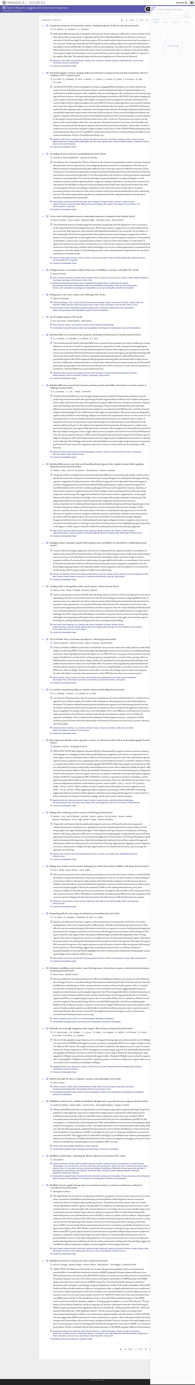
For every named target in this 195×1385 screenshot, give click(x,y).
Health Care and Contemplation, (126, 285)
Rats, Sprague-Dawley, (61, 576)
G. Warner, (87, 79)
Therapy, (113, 1170)
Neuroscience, (89, 305)
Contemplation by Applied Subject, (96, 283)
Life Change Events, (112, 854)
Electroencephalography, (120, 373)
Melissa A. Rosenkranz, (61, 819)
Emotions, (115, 60)
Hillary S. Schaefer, (73, 590)
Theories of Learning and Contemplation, (136, 1176)
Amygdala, (57, 1066)
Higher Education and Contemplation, (65, 1178)
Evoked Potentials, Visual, (128, 60)
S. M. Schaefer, (75, 1032)
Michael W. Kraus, (77, 643)
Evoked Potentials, (59, 375)
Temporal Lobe (104, 375)
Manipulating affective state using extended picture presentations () (84, 913)
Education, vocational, (125, 1166)
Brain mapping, (93, 201)
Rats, (146, 574)
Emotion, (124, 278)
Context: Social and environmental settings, (89, 302)
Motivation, (134, 854)
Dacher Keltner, (72, 870)
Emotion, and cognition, (73, 325)
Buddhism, (62, 278)
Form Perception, (117, 958)
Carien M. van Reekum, (76, 470)
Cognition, (100, 530)
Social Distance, (92, 680)
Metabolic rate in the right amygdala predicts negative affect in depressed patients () (91, 1028)
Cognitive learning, (110, 1163)
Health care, (139, 302)
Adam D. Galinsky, (92, 643)
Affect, (68, 60)
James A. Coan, (59, 590)
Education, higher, (110, 1166)
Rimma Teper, (59, 974)
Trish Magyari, (116, 1264)
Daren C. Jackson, (97, 816)
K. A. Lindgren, (108, 1032)
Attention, (81, 60)
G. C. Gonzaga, (59, 693)
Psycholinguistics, (102, 802)
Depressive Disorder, (100, 139)
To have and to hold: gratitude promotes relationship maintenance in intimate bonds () (92, 216)
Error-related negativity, (87, 1018)
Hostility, (66, 1333)
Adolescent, (57, 60)
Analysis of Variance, (65, 201)
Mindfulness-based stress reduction (66, 1173)
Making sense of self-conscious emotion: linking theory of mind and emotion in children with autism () (98, 866)
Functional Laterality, (116, 452)
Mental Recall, (119, 800)
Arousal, (74, 60)
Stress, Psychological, (103, 1251)
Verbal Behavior (134, 802)
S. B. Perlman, (131, 1032)
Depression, (76, 1066)
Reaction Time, (135, 204)
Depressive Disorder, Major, (78, 800)
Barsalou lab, (78, 201)
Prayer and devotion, (107, 305)
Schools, (71, 1336)
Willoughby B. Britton (78, 746)
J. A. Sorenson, (129, 79)
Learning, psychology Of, (93, 1168)
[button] (192, 2)
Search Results (16, 11)
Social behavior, (137, 627)
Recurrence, (113, 802)
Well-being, (135, 1170)
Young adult (70, 206)
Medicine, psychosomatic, (106, 1086)
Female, (141, 60)
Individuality (73, 63)
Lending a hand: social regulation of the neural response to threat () (84, 586)
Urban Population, (97, 1336)
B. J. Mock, (118, 79)
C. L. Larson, (86, 1032)
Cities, (70, 302)
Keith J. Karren (59, 1082)
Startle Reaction (140, 958)
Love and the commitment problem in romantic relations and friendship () (86, 689)
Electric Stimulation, (96, 624)
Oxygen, (110, 204)
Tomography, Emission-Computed (65, 1069)
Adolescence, (67, 1331)
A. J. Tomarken (83, 29)
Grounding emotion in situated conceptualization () (77, 153)
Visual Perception (69, 144)
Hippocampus (120, 576)
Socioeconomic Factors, (107, 680)
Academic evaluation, (60, 1163)
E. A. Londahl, (80, 693)
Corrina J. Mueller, (125, 816)
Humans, (65, 63)
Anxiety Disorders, (70, 1248)
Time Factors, (123, 802)
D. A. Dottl (99, 917)
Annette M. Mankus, (61, 1105)
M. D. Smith (91, 693)
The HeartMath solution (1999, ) (65, 316)
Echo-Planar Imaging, (116, 139)
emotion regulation (91, 1146)
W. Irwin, (79, 79)
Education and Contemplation (115, 1178)
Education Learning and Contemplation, (107, 1176)
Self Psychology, (115, 901)
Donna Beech (86, 321)
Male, (77, 141)
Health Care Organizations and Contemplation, (68, 310)
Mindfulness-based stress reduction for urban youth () (78, 1260)
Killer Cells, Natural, (60, 454)
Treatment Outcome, (141, 141)
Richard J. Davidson (107, 470)
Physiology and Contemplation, (88, 1149)
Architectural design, (60, 302)
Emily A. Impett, (74, 220)
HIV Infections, (135, 1331)
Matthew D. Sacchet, (61, 746)
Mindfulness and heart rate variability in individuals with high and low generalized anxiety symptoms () (98, 1101)
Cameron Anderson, (61, 643)
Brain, (68, 139)
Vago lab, (110, 576)
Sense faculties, (120, 305)
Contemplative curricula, (62, 1166)
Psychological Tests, (60, 680)
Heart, (92, 325)
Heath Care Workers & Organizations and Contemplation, (114, 308)
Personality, (129, 1086)
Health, (130, 278)
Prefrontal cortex (78, 454)
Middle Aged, (84, 141)
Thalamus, (138, 1066)
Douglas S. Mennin (122, 1105)
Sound (135, 305)
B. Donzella (86, 391)
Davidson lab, (90, 60)
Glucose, (97, 1066)
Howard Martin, (73, 321)
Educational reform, (141, 1166)
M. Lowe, (139, 79)
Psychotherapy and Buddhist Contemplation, (68, 285)
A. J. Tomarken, (59, 338)
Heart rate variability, (66, 1146)
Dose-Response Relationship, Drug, (90, 574)
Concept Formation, (107, 201)
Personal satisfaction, (60, 260)
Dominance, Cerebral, (103, 60)
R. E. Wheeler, (58, 29)
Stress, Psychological (78, 629)
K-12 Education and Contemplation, (92, 1178)
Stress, (85, 280)
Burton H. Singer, (90, 819)
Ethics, (62, 1168)
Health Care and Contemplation (97, 310)
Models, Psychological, (61, 730)
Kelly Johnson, (103, 1264)
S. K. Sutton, (108, 79)
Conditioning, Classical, (68, 574)
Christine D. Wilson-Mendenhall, (66, 157)
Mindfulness (109, 1018)
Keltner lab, (113, 258)
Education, (84, 1166)
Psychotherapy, (70, 1170)
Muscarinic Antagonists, (136, 574)
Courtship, (70, 728)
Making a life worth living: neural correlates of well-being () (80, 812)
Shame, (124, 901)
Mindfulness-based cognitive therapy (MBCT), (129, 1168)
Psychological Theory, (121, 204)
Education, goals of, (95, 1166)
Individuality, (93, 375)
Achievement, (58, 1331)
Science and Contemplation (131, 328)
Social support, (58, 629)
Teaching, (105, 1170)
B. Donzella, (81, 917)
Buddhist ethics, (81, 278)
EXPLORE (181, 3)
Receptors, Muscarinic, (77, 576)
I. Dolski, (77, 391)
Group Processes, (71, 677)
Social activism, (81, 1170)
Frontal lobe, (57, 63)
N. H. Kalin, (58, 79)
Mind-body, (79, 305)
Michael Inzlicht (71, 974)
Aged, (68, 258)
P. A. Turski (56, 82)
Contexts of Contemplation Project (64, 66)
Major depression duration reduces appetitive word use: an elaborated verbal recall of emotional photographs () (99, 741)
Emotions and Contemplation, (62, 288)
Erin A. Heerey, (59, 870)
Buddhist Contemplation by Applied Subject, (68, 283)
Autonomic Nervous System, (74, 530)
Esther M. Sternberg (61, 298)
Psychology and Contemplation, (85, 288)
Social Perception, (59, 206)
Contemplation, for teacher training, (131, 1163)
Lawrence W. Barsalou (89, 157)
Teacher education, (95, 1170)
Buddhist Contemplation (125, 288)
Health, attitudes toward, (82, 1086)
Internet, (88, 677)
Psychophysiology (107, 325)
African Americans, (93, 1331)
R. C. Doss (94, 338)
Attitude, (56, 854)
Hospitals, (56, 305)
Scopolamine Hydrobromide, (96, 576)
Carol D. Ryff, (77, 819)
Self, (72, 280)
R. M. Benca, (68, 1035)
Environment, (117, 302)
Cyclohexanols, (76, 139)
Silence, (129, 305)
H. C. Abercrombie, (60, 1032)
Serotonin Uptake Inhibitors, (123, 141)
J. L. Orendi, (98, 79)
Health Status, (58, 1333)
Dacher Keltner (118, 220)
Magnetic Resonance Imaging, (64, 141)
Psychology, (57, 280)
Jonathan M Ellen (129, 1264)
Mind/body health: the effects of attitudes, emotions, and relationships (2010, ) (85, 1078)
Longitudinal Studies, (108, 677)
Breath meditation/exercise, (85, 1163)
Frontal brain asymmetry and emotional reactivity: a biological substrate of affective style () (94, 25)
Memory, (123, 574)
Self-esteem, (78, 280)
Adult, (64, 60)
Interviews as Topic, (102, 1333)
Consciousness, (115, 278)
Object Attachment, (139, 258)
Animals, (56, 574)
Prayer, (96, 305)
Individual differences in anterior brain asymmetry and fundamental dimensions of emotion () (95, 334)
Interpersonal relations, (99, 258)
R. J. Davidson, (71, 29)
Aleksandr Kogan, (88, 220)
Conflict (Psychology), (108, 1331)
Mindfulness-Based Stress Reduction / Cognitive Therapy (72, 1339)
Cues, (76, 624)
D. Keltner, (70, 693)
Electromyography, (90, 958)
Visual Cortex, (58, 144)
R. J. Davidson (79, 1035)
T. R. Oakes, (97, 1032)
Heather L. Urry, (59, 470)
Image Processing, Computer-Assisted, (67, 204)
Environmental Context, (61, 308)
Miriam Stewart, (90, 1264)
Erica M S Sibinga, (60, 1264)
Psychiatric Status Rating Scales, (100, 141)
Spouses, (67, 629)
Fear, (105, 574)
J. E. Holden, (120, 1032)
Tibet (90, 280)
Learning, (116, 574)
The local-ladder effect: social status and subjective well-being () (82, 639)
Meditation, (100, 1018)
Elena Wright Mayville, (105, 1105)
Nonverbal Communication (79, 730)
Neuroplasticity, (58, 1170)
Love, (127, 728)
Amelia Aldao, (76, 1105)
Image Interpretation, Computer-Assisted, (68, 533)
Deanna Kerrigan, (76, 1264)
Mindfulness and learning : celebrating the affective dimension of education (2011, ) (87, 1155)
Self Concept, (72, 680)
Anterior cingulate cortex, (62, 1018)
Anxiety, (56, 1146)
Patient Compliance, (60, 1336)
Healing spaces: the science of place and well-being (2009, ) (77, 294)
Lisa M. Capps (84, 870)
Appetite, (56, 800)
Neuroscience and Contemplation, (89, 1021)
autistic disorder (59, 903)
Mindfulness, (144, 278)
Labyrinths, (70, 305)
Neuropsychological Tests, (62, 802)
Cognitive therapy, (92, 1248)
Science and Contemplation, (106, 288)
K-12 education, (70, 1168)
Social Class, (81, 680)
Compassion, (104, 278)
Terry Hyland (58, 1159)
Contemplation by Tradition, (119, 283)
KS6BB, (136, 278)
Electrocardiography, (82, 854)
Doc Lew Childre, (60, 321)
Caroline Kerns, (88, 1105)
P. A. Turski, (142, 1032)
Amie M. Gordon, (60, 220)
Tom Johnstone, (92, 470)
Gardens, (125, 302)
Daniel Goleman (59, 274)
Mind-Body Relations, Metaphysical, (135, 1333)
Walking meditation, (123, 1170)
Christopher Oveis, (103, 220)
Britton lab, (64, 800)
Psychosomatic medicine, (85, 1089)
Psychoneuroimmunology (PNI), (64, 1089)
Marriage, (110, 627)
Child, (64, 901)
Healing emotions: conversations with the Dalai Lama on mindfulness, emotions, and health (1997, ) (94, 269)
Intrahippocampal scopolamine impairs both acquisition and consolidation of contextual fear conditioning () (97, 544)
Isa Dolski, (85, 816)
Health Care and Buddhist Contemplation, (99, 285)
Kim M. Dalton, (111, 816)
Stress (108, 1089)
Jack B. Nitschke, (73, 816)
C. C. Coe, (69, 391)
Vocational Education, (85, 1176)
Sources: (7, 11)
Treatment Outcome (118, 1251)
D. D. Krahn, (57, 1035)
